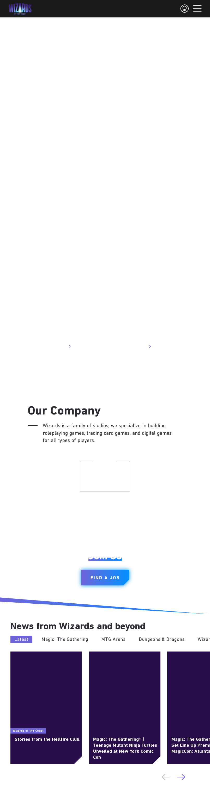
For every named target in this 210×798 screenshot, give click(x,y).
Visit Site (59, 346)
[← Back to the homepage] (20, 9)
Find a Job (105, 578)
